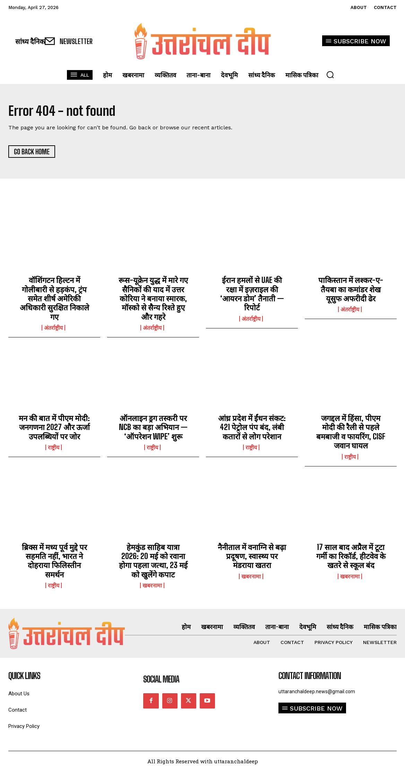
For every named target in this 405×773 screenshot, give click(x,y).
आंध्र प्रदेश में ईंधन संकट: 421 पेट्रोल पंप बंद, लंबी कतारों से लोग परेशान (252, 429)
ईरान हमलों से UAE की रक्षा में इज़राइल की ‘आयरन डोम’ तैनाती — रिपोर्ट (252, 295)
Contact (17, 711)
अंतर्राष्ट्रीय (53, 329)
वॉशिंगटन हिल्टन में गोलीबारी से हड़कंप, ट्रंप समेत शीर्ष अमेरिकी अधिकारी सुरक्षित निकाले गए (54, 300)
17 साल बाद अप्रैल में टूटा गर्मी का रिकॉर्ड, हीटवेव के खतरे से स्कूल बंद (351, 558)
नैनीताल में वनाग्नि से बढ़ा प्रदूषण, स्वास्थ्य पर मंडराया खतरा (252, 558)
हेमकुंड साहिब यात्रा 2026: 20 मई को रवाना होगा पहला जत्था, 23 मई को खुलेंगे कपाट (153, 562)
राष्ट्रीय (53, 449)
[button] (330, 74)
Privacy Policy (24, 728)
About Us (18, 695)
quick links (24, 677)
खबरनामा (152, 587)
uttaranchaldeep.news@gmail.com (316, 693)
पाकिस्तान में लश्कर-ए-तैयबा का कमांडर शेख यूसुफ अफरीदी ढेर (350, 291)
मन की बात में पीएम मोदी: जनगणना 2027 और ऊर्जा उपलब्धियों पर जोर (54, 429)
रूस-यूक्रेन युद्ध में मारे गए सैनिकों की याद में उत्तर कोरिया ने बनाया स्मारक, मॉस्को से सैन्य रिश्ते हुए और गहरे (153, 300)
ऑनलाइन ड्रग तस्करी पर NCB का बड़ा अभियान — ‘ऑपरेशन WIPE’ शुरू (153, 429)
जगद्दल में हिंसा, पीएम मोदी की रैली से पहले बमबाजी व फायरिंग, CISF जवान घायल (350, 433)
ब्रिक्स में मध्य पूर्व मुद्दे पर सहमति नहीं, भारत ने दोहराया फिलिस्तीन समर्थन (54, 562)
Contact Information (309, 677)
